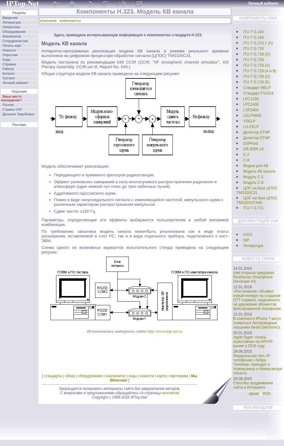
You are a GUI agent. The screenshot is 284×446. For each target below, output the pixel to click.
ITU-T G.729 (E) (256, 82)
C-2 (246, 154)
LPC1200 (251, 99)
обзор (70, 376)
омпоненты (71, 21)
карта (162, 376)
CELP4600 (252, 115)
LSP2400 (250, 110)
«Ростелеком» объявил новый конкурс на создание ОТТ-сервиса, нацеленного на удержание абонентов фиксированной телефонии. (257, 300)
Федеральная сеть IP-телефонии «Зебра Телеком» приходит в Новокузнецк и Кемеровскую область (257, 364)
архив (254, 393)
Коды (6, 59)
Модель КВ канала (259, 171)
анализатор (115, 376)
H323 (247, 234)
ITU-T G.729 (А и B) (259, 71)
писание (49, 21)
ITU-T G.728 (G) (256, 54)
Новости (9, 50)
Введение (10, 18)
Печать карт (11, 45)
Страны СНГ (12, 109)
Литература (11, 22)
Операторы (11, 27)
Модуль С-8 (253, 182)
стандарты (53, 376)
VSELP (249, 121)
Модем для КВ (255, 166)
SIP (246, 240)
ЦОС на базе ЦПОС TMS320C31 (256, 190)
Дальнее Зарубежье (18, 114)
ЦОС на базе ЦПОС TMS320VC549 (256, 200)
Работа (8, 69)
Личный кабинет (15, 83)
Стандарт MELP (257, 88)
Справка (9, 64)
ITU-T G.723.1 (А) (258, 43)
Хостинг (8, 78)
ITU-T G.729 (253, 60)
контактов (170, 393)
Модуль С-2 (253, 177)
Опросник (10, 55)
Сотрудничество (15, 41)
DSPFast (250, 143)
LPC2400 (251, 104)
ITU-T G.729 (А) (256, 65)
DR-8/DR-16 (253, 149)
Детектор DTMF (256, 132)
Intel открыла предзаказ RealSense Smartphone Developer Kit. (253, 277)
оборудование (90, 376)
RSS (267, 393)
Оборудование (14, 31)
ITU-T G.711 (253, 208)
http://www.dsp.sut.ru (164, 331)
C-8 (246, 160)
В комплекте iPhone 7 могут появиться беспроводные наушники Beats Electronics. (257, 322)
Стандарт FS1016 (258, 93)
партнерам (178, 376)
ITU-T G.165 (253, 32)
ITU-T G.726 (253, 48)
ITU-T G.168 (253, 37)
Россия (8, 105)
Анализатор (11, 36)
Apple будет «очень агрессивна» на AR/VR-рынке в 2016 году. (253, 341)
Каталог (8, 73)
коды (133, 376)
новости (147, 376)
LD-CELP (251, 127)
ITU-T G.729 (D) (256, 76)
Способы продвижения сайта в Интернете (253, 385)
